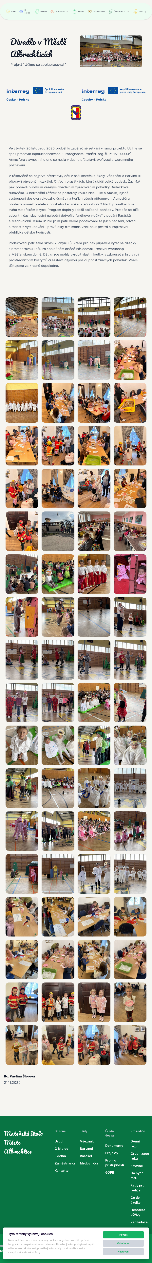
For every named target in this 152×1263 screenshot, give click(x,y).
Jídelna (78, 11)
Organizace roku (139, 1156)
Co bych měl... (137, 1175)
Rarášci (86, 1156)
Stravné (137, 1166)
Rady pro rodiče (137, 1187)
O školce (24, 11)
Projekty (111, 1153)
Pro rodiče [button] (57, 11)
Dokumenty (114, 1146)
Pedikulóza (139, 1222)
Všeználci (87, 1141)
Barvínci (86, 1149)
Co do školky (136, 1200)
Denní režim (135, 1143)
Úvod (11, 11)
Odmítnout (123, 1243)
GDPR (109, 1172)
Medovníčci (88, 1163)
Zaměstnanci (96, 11)
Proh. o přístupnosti (114, 1162)
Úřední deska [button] (117, 11)
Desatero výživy (138, 1212)
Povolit (123, 1234)
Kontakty (139, 11)
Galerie (41, 11)
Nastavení (123, 1251)
